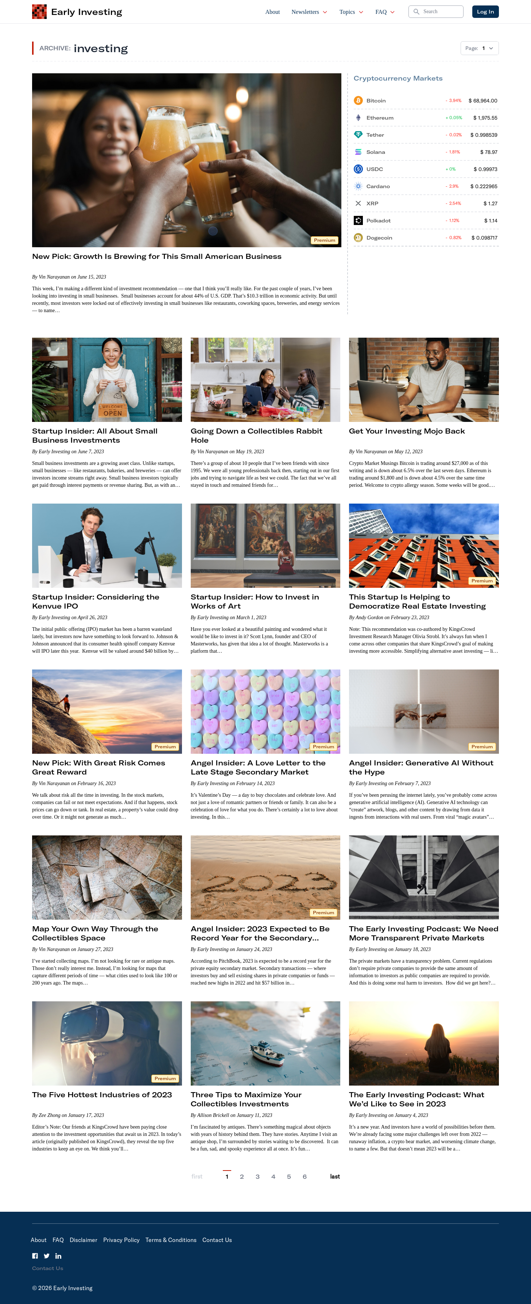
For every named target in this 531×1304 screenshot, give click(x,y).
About (273, 12)
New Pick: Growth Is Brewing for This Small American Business (157, 256)
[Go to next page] (319, 1176)
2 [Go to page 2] (242, 1176)
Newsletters (310, 12)
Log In (485, 11)
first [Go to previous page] (196, 1176)
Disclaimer (83, 1239)
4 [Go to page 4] (273, 1176)
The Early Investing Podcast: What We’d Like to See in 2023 (416, 1099)
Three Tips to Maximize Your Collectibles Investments (246, 1099)
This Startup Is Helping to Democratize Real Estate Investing (417, 601)
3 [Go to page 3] (258, 1176)
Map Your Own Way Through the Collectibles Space (95, 933)
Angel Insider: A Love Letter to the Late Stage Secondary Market (258, 767)
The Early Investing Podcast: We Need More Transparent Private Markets (424, 933)
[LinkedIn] (58, 1256)
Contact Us (217, 1239)
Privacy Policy (121, 1239)
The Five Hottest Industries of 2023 (102, 1094)
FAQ (386, 12)
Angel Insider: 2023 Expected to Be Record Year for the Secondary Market (260, 937)
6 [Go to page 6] (305, 1176)
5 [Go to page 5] (289, 1176)
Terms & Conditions (171, 1239)
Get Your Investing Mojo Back (407, 430)
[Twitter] (47, 1256)
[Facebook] (35, 1256)
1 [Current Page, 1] (227, 1176)
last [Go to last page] (335, 1176)
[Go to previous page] (212, 1176)
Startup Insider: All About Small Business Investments (95, 435)
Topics (352, 12)
